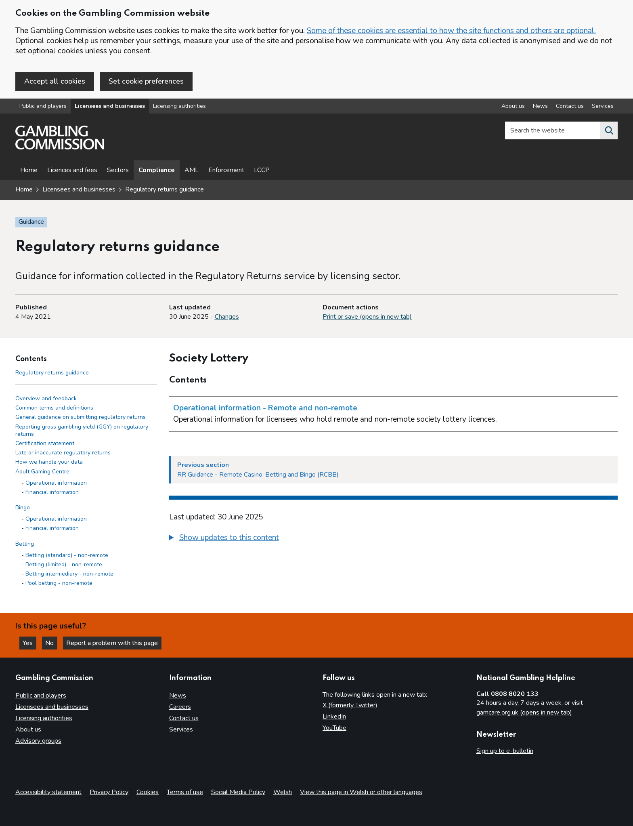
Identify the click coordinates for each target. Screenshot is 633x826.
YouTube (334, 727)
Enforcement (226, 170)
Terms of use (185, 792)
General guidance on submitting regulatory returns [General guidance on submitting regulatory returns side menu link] (80, 417)
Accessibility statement (48, 792)
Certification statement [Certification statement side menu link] (44, 444)
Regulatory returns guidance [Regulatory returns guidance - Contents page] (52, 372)
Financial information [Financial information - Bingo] (52, 528)
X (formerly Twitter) (350, 705)
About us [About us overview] (513, 106)
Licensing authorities (179, 106)
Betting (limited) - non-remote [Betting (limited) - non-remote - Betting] (63, 565)
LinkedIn (334, 716)
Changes (227, 317)
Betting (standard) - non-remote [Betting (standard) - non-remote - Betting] (66, 555)
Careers (180, 706)
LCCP (262, 170)
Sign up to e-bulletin (504, 750)
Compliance (156, 170)
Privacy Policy (109, 792)
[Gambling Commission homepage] (59, 147)
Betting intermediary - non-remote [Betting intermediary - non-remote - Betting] (69, 574)
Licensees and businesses (110, 106)
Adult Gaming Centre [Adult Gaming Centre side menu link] (42, 471)
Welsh (282, 792)
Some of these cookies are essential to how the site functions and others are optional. (451, 30)
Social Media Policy (238, 792)
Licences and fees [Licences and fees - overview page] (72, 170)
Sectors (118, 170)
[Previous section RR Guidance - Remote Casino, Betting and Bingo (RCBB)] (393, 469)
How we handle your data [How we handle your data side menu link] (49, 462)
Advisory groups (38, 740)
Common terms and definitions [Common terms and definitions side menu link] (54, 408)
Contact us (184, 718)
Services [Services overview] (603, 106)
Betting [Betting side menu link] (24, 544)
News (177, 695)
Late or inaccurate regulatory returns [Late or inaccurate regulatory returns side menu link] (63, 453)
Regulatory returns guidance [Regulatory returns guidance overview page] (164, 189)
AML (191, 170)
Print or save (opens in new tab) (367, 317)
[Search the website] (609, 131)
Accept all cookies (54, 81)
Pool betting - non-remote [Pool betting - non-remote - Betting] (58, 583)
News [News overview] (540, 106)
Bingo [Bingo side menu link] (22, 508)
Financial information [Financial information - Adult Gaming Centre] (52, 492)
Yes (30, 642)
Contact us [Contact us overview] (570, 106)
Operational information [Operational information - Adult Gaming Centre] (56, 483)
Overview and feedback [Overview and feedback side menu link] (46, 399)
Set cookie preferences (146, 81)
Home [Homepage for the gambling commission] (24, 189)
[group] (393, 539)
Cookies (147, 792)
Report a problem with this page (113, 642)
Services (181, 729)
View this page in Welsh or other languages (361, 792)
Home (29, 170)
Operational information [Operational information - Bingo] (56, 519)
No (52, 642)
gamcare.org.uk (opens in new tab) (524, 712)
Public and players (43, 106)
